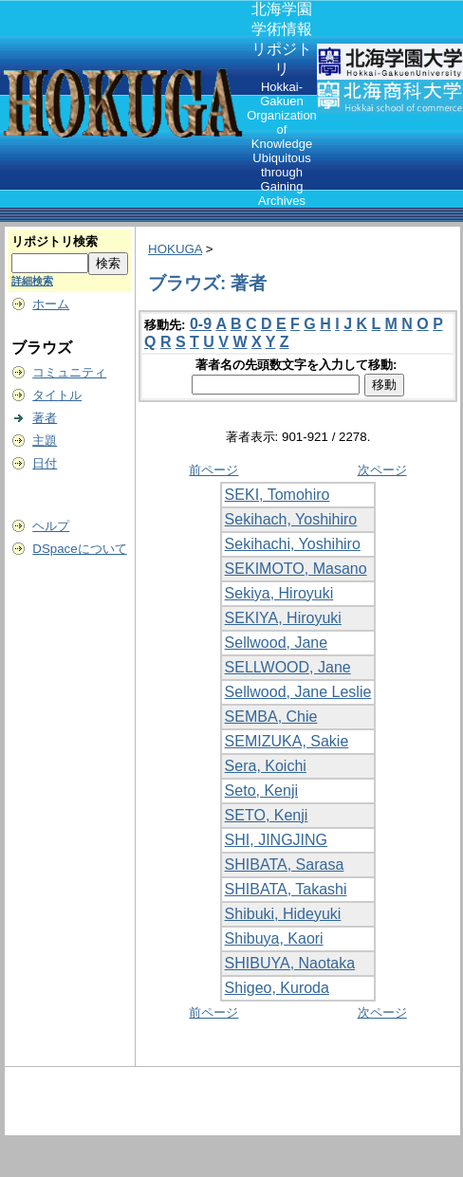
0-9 (201, 324)
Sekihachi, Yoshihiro (293, 544)
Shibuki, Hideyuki (283, 914)
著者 (44, 418)
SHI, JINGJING (276, 840)
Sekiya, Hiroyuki (279, 593)
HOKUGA (175, 249)
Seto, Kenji (261, 790)
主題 (44, 440)
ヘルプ (50, 526)
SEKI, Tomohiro (277, 495)
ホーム (50, 304)
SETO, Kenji (266, 815)
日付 (44, 463)
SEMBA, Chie (271, 716)
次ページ (382, 470)
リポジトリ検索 (54, 241)
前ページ (213, 470)
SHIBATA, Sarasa (284, 864)
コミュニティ (69, 372)
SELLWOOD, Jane (288, 667)
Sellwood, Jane (276, 642)
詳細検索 (32, 280)
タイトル (57, 395)
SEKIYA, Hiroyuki (283, 618)
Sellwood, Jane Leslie (298, 692)
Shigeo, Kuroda (277, 988)
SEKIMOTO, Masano (296, 569)
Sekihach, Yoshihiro (291, 519)
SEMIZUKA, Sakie (287, 741)
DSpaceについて (79, 549)
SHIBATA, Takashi (286, 889)
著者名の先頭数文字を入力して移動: (297, 365)
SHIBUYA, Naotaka (290, 963)
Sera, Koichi (265, 766)
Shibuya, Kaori (274, 938)
